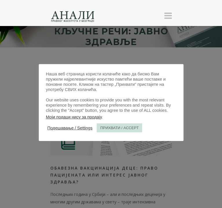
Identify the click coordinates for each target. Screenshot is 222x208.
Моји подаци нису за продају (74, 117)
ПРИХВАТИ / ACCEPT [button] (119, 128)
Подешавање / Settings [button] (70, 128)
